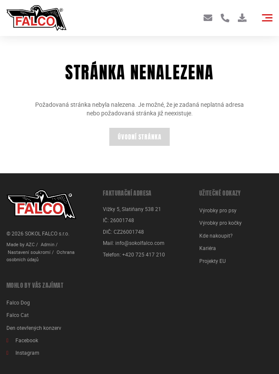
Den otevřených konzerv (33, 328)
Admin (47, 244)
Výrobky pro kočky (220, 222)
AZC (30, 244)
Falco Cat (17, 315)
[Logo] (36, 18)
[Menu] (267, 18)
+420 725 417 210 (143, 254)
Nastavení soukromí (29, 252)
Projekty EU (212, 261)
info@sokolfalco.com (140, 243)
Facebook (26, 340)
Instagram (27, 352)
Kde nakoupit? (216, 235)
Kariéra (207, 248)
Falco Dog (18, 302)
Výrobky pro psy (218, 210)
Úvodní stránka (140, 138)
